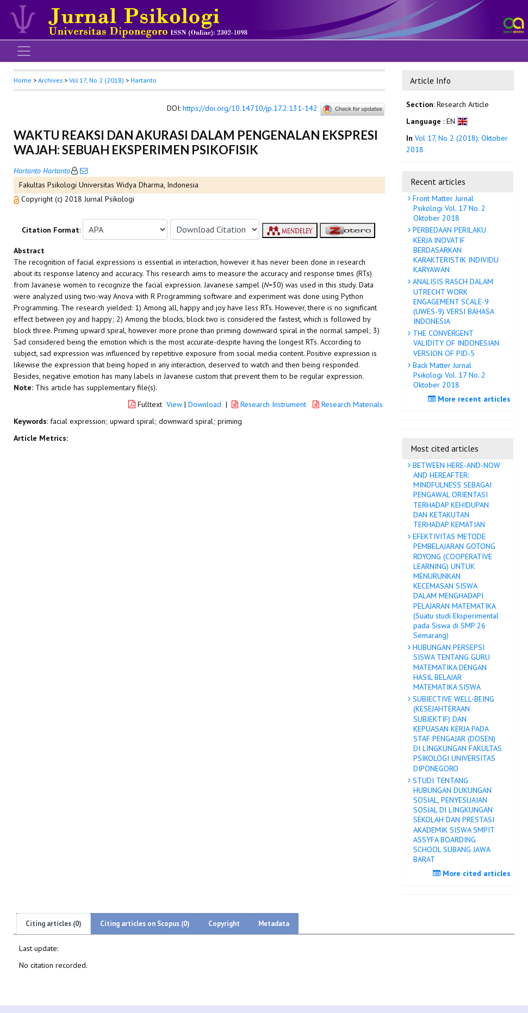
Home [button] (23, 80)
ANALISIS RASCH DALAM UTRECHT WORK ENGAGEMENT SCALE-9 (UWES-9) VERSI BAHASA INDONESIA (452, 301)
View (174, 404)
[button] (17, 199)
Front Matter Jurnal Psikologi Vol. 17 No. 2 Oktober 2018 (448, 208)
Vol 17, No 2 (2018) (96, 80)
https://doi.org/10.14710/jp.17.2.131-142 (250, 109)
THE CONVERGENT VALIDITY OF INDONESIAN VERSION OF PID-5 (455, 343)
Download (204, 404)
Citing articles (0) (54, 923)
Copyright (224, 923)
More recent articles (471, 399)
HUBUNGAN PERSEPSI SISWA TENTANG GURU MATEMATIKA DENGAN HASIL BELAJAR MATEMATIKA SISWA (450, 667)
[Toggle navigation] (24, 51)
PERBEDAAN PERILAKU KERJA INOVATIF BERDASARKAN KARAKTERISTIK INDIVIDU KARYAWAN (455, 249)
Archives (50, 80)
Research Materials (348, 404)
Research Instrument (270, 404)
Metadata (273, 923)
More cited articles (473, 873)
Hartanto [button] (144, 80)
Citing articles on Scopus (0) (145, 923)
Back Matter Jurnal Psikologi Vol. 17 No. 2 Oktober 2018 (448, 375)
